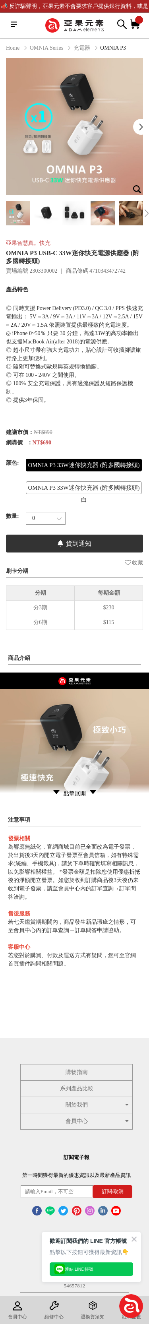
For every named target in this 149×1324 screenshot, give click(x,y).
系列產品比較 (76, 1088)
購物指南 (77, 1072)
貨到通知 (74, 543)
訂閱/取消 (113, 1191)
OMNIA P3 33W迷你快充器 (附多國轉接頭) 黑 (83, 471)
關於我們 (98, 1105)
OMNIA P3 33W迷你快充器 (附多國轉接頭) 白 (83, 494)
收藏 (134, 563)
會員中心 (98, 1121)
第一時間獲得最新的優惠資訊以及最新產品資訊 (76, 1175)
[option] (74, 126)
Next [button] (141, 127)
